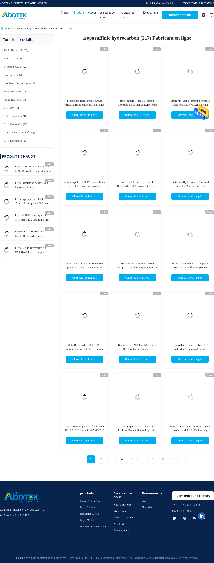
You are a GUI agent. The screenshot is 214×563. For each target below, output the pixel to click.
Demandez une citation (180, 16)
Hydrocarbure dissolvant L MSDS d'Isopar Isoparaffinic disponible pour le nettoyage (137, 267)
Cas (144, 501)
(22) (15, 67)
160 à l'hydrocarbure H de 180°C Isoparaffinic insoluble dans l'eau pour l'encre (84, 349)
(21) (15, 91)
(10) (15, 116)
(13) (19, 83)
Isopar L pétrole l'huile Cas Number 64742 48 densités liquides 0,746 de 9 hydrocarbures (33, 169)
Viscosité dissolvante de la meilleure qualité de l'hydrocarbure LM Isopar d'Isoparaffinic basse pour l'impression (84, 267)
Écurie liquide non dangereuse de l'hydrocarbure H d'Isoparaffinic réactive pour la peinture (137, 186)
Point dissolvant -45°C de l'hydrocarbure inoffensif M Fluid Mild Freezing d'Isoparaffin (190, 430)
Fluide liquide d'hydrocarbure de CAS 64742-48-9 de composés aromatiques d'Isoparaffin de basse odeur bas (32, 250)
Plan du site (119, 524)
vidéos (92, 12)
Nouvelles (147, 507)
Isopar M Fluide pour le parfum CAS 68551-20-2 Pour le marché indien (31, 218)
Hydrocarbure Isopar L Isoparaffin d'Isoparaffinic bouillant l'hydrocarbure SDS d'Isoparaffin (137, 104)
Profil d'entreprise (122, 504)
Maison (65, 12)
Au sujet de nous (107, 15)
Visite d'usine (120, 511)
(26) (13, 75)
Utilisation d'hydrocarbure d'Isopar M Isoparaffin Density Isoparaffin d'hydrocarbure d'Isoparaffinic (190, 186)
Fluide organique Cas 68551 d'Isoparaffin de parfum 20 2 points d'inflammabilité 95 (32, 202)
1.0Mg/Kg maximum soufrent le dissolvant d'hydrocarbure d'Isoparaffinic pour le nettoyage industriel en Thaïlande (137, 430)
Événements (151, 12)
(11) (15, 99)
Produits (79, 12)
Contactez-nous (128, 15)
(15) (11, 108)
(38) (13, 58)
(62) (16, 50)
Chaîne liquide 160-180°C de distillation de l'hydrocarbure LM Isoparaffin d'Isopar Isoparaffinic (84, 186)
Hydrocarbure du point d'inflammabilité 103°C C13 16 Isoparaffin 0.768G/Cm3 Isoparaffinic (85, 430)
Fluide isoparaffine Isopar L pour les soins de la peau (31, 185)
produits (19, 28)
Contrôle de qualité (123, 517)
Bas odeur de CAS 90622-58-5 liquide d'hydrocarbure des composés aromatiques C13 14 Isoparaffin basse (30, 234)
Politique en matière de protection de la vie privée (41, 558)
